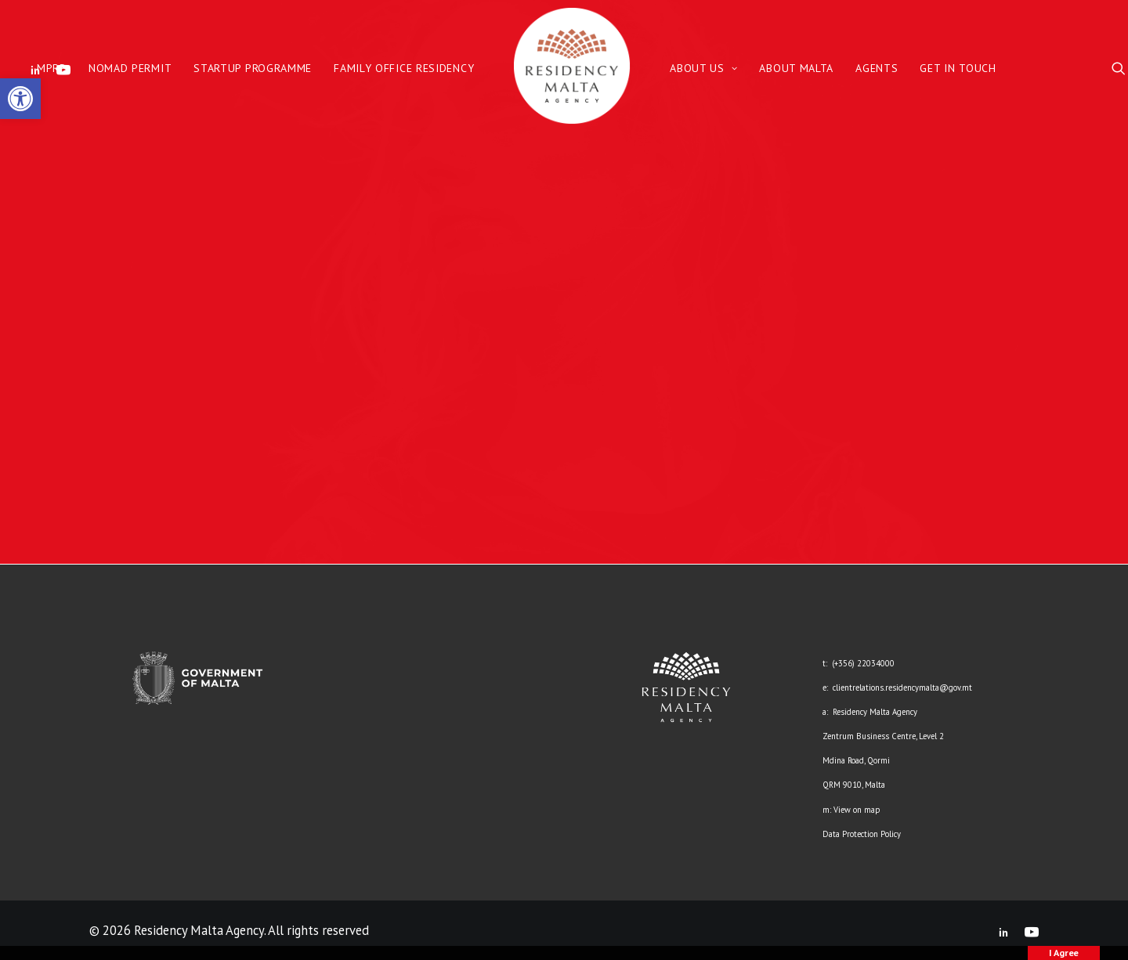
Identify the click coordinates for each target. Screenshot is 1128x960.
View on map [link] (856, 809)
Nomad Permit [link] (130, 68)
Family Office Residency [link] (404, 68)
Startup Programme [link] (252, 68)
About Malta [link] (796, 68)
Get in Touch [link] (958, 68)
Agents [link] (876, 68)
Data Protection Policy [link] (861, 833)
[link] (20, 98)
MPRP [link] (52, 68)
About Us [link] (703, 68)
